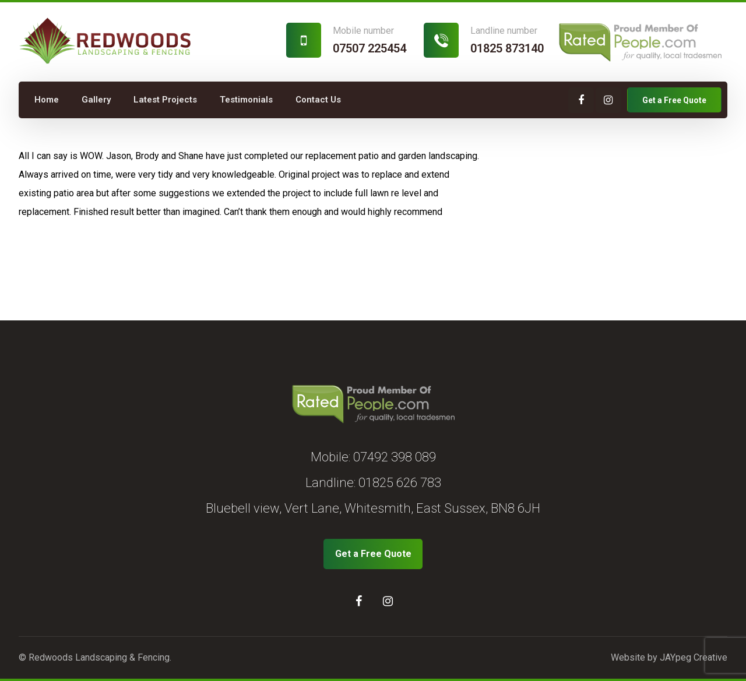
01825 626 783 (399, 482)
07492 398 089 (394, 457)
